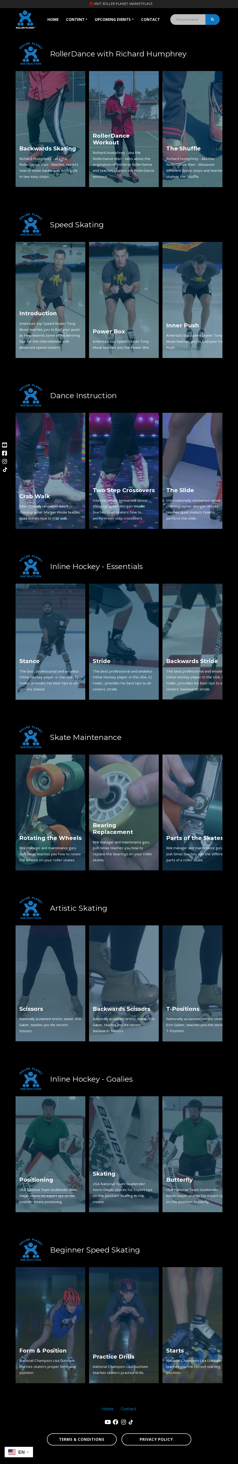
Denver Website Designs (60, 1458)
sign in (217, 1458)
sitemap (178, 1458)
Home (53, 19)
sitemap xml (197, 1458)
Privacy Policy (156, 1439)
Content (75, 19)
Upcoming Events (113, 19)
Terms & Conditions (81, 1439)
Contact (150, 19)
